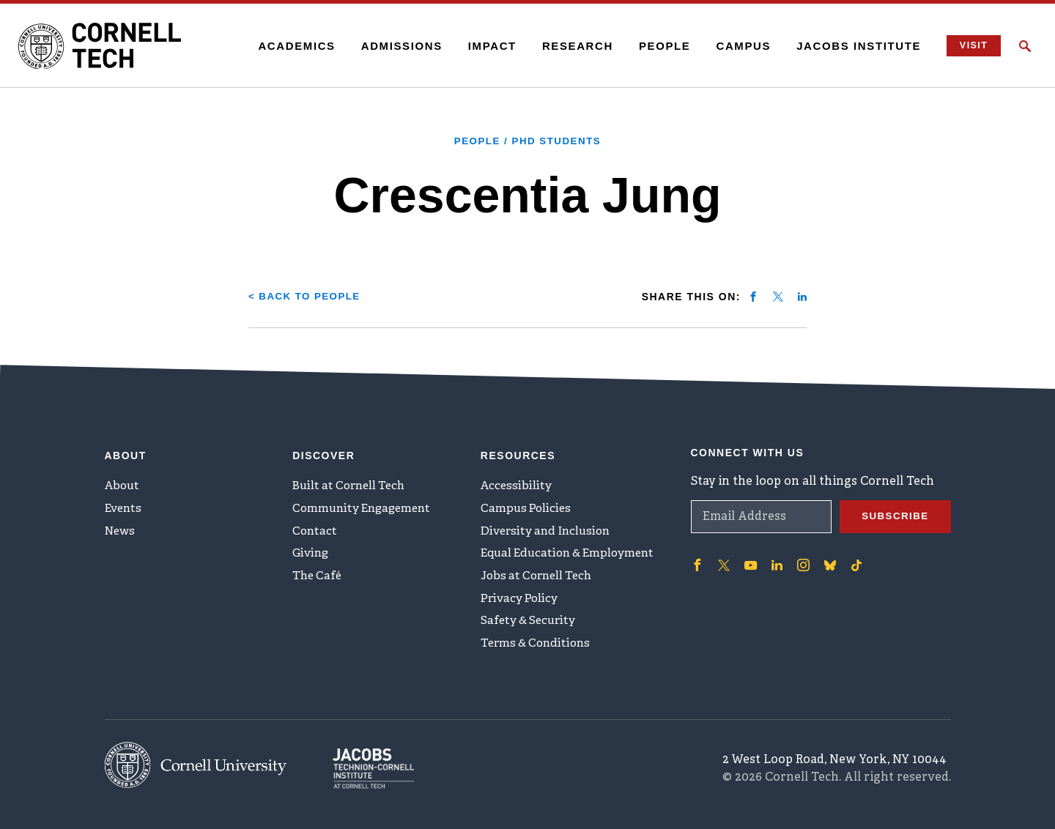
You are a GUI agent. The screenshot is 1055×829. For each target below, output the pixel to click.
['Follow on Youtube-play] (749, 559)
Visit (969, 45)
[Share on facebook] (753, 296)
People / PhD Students (527, 140)
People (658, 46)
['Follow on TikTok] (853, 559)
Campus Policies (527, 505)
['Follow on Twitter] (723, 559)
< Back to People (307, 296)
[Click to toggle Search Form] (1025, 46)
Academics (290, 46)
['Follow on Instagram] (801, 559)
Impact (486, 46)
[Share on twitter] (778, 296)
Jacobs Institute (853, 46)
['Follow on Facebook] (697, 559)
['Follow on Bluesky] (827, 559)
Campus (737, 46)
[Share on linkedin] (802, 296)
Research (571, 46)
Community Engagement (365, 505)
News (121, 529)
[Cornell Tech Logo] (109, 46)
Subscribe (894, 510)
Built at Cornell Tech (352, 481)
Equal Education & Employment (573, 553)
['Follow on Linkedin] (775, 559)
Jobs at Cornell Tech (540, 577)
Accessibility (517, 481)
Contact (315, 529)
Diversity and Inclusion (549, 529)
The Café (318, 577)
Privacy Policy (520, 602)
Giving (311, 553)
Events (124, 505)
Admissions (395, 46)
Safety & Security (530, 626)
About (123, 481)
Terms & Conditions (538, 650)
